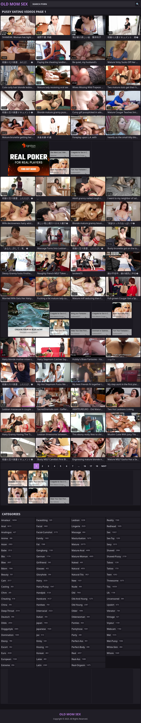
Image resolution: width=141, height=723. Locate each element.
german (43, 556)
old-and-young (82, 599)
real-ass (79, 659)
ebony (7, 641)
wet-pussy (115, 641)
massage (79, 532)
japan (42, 623)
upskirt (113, 605)
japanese (44, 629)
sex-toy (114, 538)
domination (10, 635)
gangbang (45, 550)
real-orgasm (81, 665)
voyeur (113, 623)
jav (40, 635)
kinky (41, 641)
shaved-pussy (117, 556)
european (9, 659)
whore (113, 653)
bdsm (7, 568)
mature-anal (81, 550)
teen (112, 575)
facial (42, 526)
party (77, 635)
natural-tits (81, 575)
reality (113, 520)
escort (7, 647)
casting (7, 587)
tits (112, 587)
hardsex (43, 605)
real (77, 653)
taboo (113, 562)
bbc (6, 556)
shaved (113, 550)
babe (7, 550)
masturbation (82, 538)
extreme (8, 665)
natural (79, 568)
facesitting (44, 520)
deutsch (8, 617)
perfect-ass (80, 641)
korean (42, 653)
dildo (7, 623)
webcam (114, 629)
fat (41, 544)
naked (77, 562)
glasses (43, 568)
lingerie (79, 526)
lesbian (79, 520)
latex (41, 659)
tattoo (113, 568)
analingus (9, 532)
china (6, 605)
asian (7, 544)
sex (112, 532)
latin (42, 665)
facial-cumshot (47, 532)
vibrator (113, 611)
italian (42, 617)
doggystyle (10, 629)
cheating (8, 599)
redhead (114, 526)
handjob (43, 593)
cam (6, 581)
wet (112, 635)
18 (97, 466)
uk (111, 593)
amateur (9, 520)
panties (78, 623)
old (76, 593)
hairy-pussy (45, 587)
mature (79, 544)
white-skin (115, 647)
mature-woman (83, 556)
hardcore (44, 599)
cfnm (6, 593)
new (77, 581)
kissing (42, 647)
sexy (112, 544)
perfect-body (81, 647)
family (42, 538)
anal (6, 526)
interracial (44, 611)
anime (7, 538)
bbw (6, 562)
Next (103, 466)
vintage (113, 617)
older (78, 611)
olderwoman (81, 617)
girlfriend (43, 562)
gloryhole (44, 575)
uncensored (115, 599)
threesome (116, 581)
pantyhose (80, 629)
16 (85, 466)
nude (77, 587)
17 (91, 466)
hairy (42, 581)
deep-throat (10, 611)
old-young (80, 605)
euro (6, 653)
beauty (7, 575)
